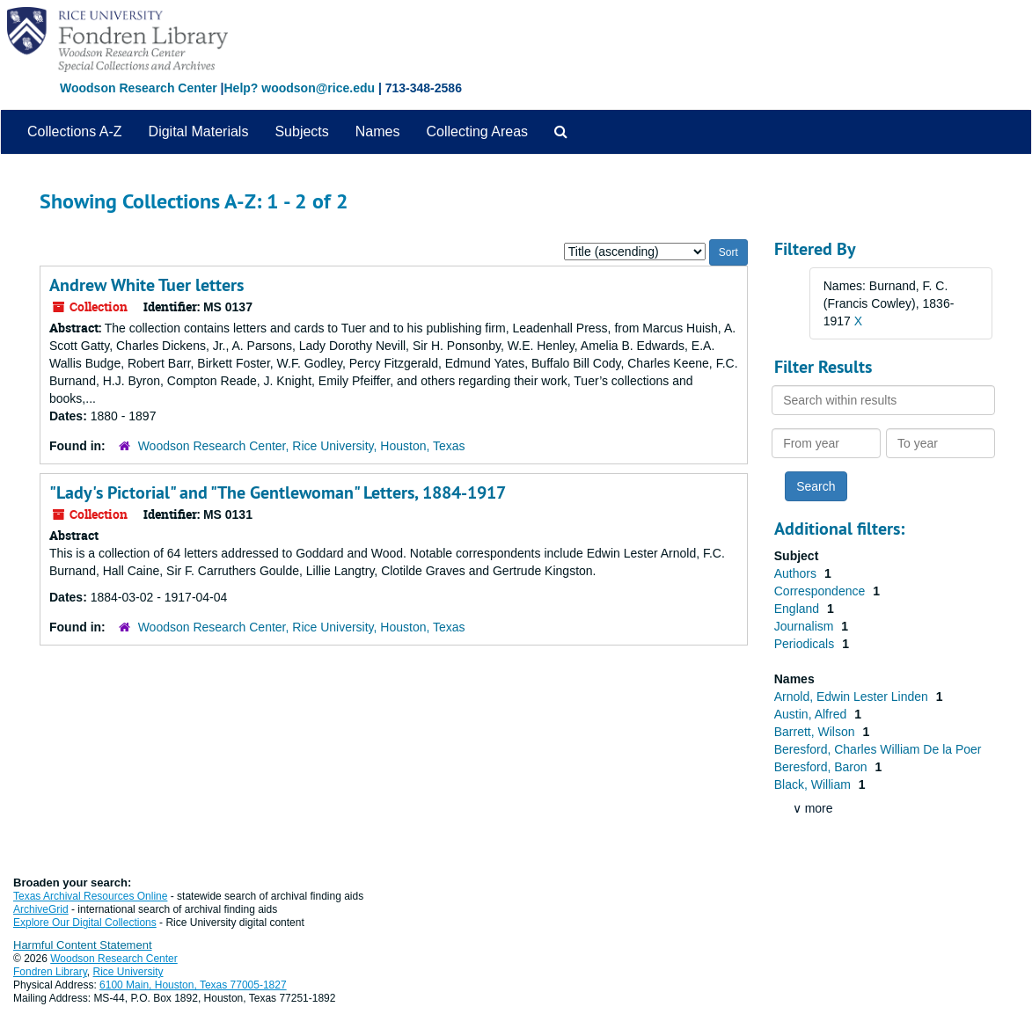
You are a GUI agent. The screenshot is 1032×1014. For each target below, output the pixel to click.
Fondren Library (50, 972)
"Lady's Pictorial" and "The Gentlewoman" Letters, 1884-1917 (277, 492)
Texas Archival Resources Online (90, 896)
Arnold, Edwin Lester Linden (853, 696)
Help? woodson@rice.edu (299, 88)
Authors (797, 573)
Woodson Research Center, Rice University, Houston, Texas (301, 446)
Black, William (814, 784)
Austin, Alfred (812, 714)
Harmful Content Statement (82, 945)
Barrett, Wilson (816, 732)
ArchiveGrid (41, 909)
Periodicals (806, 644)
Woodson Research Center (138, 88)
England (798, 609)
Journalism (806, 626)
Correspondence (821, 591)
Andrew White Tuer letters (146, 285)
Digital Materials (199, 131)
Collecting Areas (477, 131)
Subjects (301, 131)
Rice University (128, 972)
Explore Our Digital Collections (85, 922)
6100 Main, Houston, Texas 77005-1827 (193, 985)
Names (377, 131)
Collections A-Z (74, 131)
